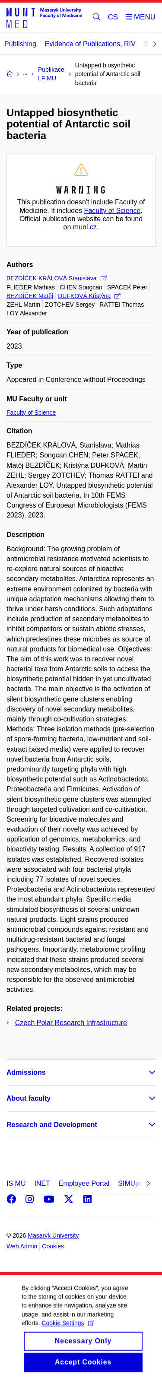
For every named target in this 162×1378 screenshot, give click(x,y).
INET (42, 1183)
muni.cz (85, 227)
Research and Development (51, 1124)
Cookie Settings (67, 1331)
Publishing (20, 44)
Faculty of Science (112, 210)
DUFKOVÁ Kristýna (89, 295)
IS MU (15, 1183)
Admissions (26, 1072)
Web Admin (21, 1246)
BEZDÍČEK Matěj (29, 295)
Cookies (53, 1246)
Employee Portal (84, 1183)
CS (113, 17)
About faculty (28, 1098)
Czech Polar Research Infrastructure (71, 1022)
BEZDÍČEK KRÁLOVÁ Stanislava (56, 278)
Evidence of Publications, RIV (90, 44)
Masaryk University (53, 1235)
